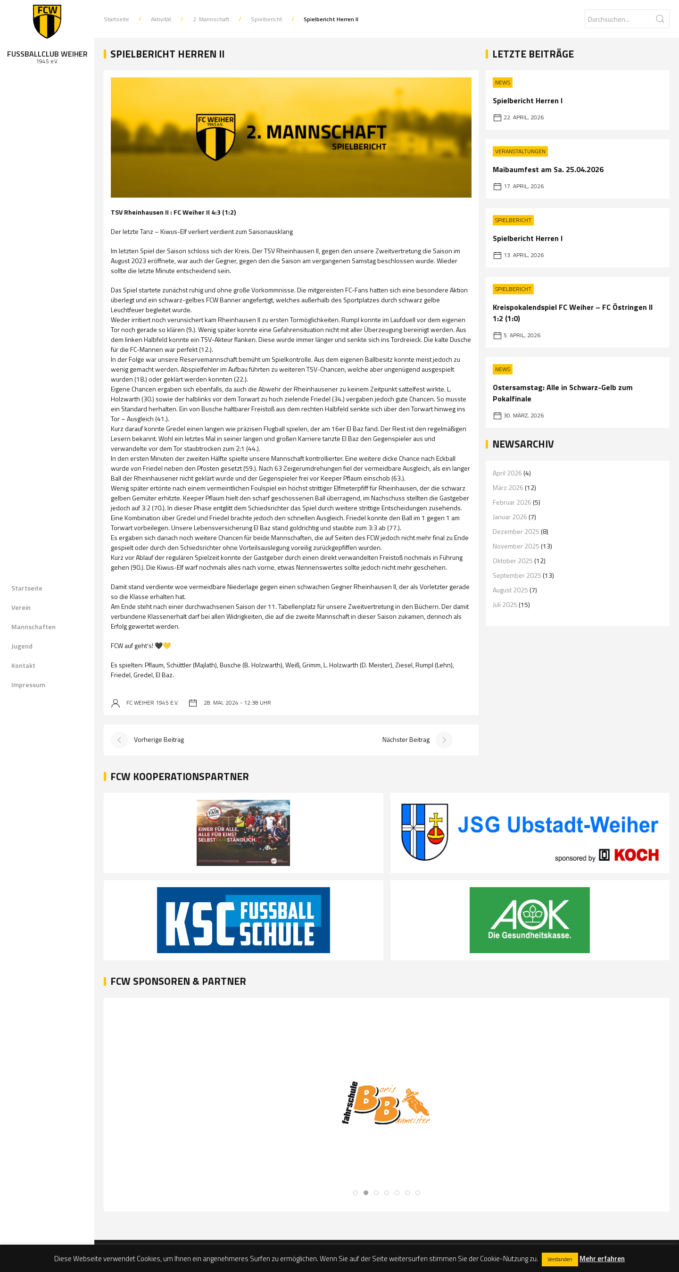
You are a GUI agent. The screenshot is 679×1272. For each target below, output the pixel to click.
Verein (21, 607)
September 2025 (517, 575)
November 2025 (516, 546)
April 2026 (507, 473)
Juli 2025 (505, 604)
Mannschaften (33, 627)
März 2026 (508, 487)
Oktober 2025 (513, 560)
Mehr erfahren (602, 1258)
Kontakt (23, 665)
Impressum (28, 685)
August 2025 (510, 590)
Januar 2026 (510, 517)
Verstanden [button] (559, 1259)
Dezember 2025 (516, 531)
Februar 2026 (512, 502)
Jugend (22, 646)
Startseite (26, 588)
